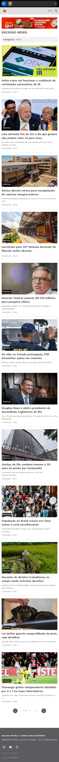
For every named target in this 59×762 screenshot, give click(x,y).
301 (37, 710)
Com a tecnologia (10, 757)
